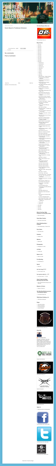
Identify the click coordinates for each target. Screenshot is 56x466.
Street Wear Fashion (41, 220)
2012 (39, 206)
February (40, 202)
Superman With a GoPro (42, 151)
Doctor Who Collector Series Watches (45, 134)
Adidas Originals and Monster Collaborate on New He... (43, 161)
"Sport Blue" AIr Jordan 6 (42, 157)
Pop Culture (9, 49)
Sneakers (39, 236)
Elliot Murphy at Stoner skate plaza (44, 191)
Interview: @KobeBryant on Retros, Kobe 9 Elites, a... (44, 167)
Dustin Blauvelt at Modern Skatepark (44, 96)
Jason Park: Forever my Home (43, 163)
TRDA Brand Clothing (41, 299)
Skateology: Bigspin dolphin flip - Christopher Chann (44, 123)
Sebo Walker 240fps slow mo (43, 190)
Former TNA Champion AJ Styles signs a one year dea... (45, 111)
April (39, 73)
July (39, 69)
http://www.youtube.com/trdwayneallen (44, 409)
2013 (39, 205)
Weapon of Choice (41, 288)
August (40, 68)
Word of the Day (40, 215)
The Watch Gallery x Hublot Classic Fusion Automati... (44, 142)
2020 (39, 53)
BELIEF (40, 193)
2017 (39, 57)
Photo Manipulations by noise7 (43, 86)
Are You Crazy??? (40, 271)
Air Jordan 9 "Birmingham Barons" (44, 196)
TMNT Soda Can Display (42, 107)
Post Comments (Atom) (13, 84)
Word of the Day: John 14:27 (43, 130)
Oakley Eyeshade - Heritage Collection (45, 76)
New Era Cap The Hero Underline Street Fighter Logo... (44, 83)
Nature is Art (40, 256)
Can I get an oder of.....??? (42, 276)
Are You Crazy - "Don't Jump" (43, 173)
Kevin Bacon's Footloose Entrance (44, 117)
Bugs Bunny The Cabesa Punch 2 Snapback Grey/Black (44, 119)
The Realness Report (41, 294)
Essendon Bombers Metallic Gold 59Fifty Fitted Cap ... (44, 153)
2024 (39, 47)
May (39, 72)
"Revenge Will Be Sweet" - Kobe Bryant (45, 174)
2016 (39, 58)
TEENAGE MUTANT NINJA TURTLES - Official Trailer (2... (45, 98)
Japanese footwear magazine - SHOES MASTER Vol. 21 (45, 129)
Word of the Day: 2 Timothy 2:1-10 (44, 180)
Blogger (32, 460)
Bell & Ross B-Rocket (42, 99)
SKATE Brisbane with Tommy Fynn (44, 92)
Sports (39, 266)
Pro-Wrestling (40, 261)
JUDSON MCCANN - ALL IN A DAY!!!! (45, 124)
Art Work (39, 251)
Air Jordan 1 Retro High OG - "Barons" (45, 101)
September (40, 66)
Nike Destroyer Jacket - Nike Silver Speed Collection (44, 136)
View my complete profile (41, 346)
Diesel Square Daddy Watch (43, 133)
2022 (39, 50)
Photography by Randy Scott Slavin (44, 140)
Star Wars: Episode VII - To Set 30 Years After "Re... (44, 146)
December (40, 62)
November (40, 64)
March (40, 75)
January (40, 203)
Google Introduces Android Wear (44, 144)
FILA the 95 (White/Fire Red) (43, 185)
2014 (39, 61)
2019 (39, 54)
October (40, 65)
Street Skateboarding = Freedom (43, 226)
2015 (39, 60)
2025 (39, 46)
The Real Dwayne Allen (42, 337)
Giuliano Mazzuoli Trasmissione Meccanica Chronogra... (44, 148)
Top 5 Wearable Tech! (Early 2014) (44, 181)
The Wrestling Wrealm (41, 306)
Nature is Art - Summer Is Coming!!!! (44, 131)
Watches (39, 241)
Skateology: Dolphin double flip (43, 165)
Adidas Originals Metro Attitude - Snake (45, 198)
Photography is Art (40, 246)
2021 (39, 51)
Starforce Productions (41, 305)
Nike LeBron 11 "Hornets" (43, 171)
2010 (39, 209)
